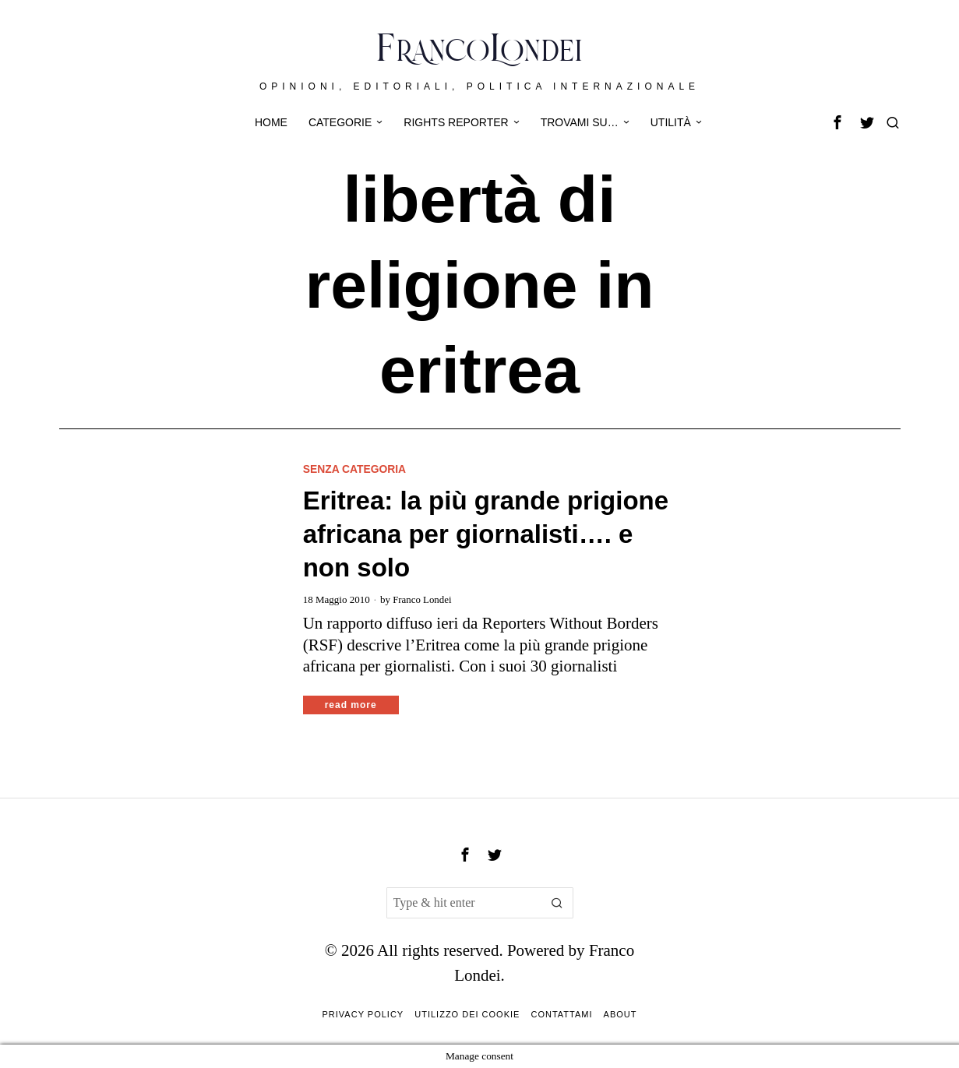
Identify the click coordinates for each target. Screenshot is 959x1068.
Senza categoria (355, 469)
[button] (557, 902)
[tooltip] (837, 122)
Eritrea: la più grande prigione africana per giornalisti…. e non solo (485, 535)
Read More (351, 705)
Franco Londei (422, 599)
